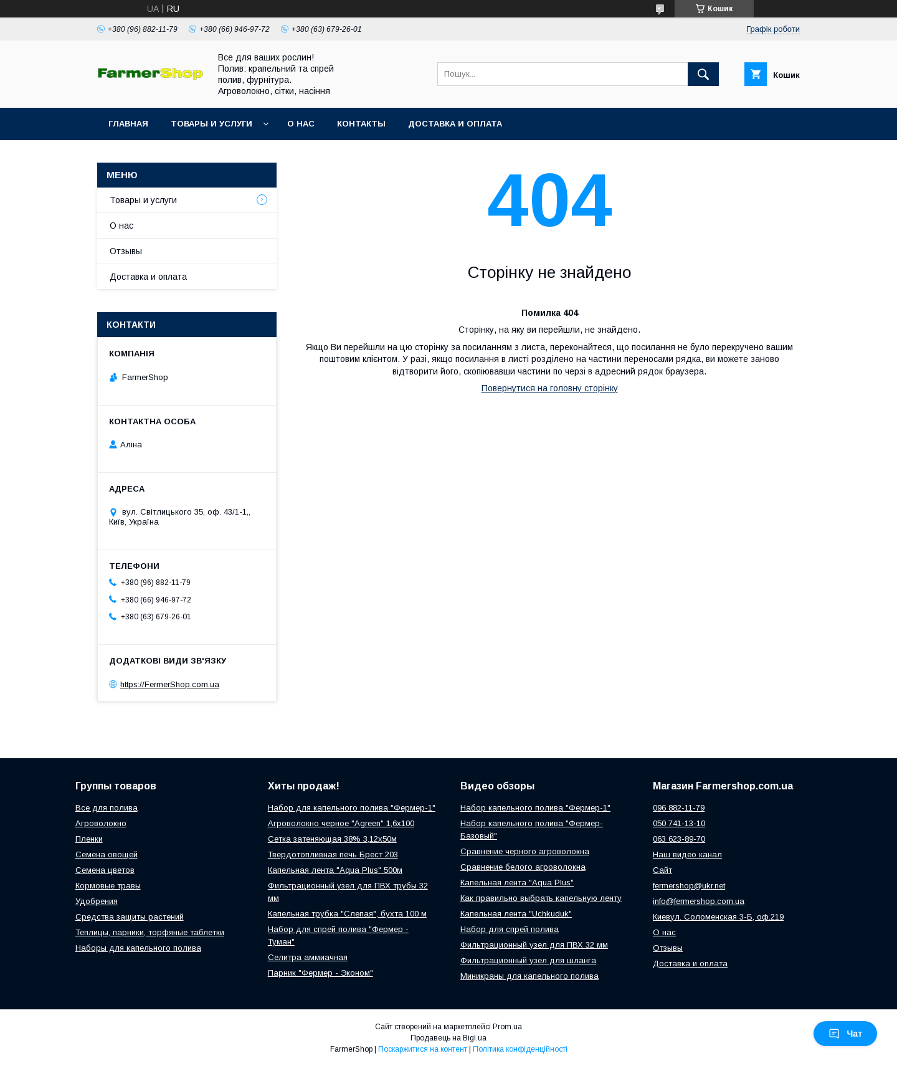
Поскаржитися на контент (422, 1049)
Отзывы (126, 251)
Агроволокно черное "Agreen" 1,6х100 (341, 823)
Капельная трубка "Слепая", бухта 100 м (347, 913)
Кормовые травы (108, 885)
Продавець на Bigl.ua (448, 1038)
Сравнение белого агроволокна (523, 867)
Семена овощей (106, 854)
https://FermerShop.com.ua (169, 684)
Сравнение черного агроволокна (524, 851)
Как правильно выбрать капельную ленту (541, 898)
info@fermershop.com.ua (698, 901)
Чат (845, 1033)
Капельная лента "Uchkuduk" (516, 913)
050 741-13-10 (679, 823)
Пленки (89, 839)
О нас (301, 123)
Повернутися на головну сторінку (550, 388)
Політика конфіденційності (520, 1049)
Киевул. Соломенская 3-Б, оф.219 (718, 916)
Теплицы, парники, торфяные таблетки (149, 932)
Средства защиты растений (129, 916)
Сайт (662, 870)
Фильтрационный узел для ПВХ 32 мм (534, 944)
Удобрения (96, 901)
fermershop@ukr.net (689, 885)
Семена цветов (105, 870)
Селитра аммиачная (308, 957)
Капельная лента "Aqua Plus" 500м (335, 870)
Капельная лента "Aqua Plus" (517, 882)
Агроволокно (100, 823)
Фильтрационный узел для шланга (528, 960)
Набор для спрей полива (509, 929)
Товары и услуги (211, 123)
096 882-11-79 (679, 807)
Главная (128, 123)
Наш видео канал (687, 854)
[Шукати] (703, 74)
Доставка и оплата (455, 123)
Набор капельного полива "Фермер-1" (535, 807)
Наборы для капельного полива (138, 948)
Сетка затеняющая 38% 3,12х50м (332, 839)
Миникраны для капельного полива (529, 976)
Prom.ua (507, 1026)
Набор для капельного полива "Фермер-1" (351, 807)
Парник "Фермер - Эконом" (320, 973)
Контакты (361, 123)
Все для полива (106, 807)
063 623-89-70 (679, 839)
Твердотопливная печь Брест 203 (333, 854)
